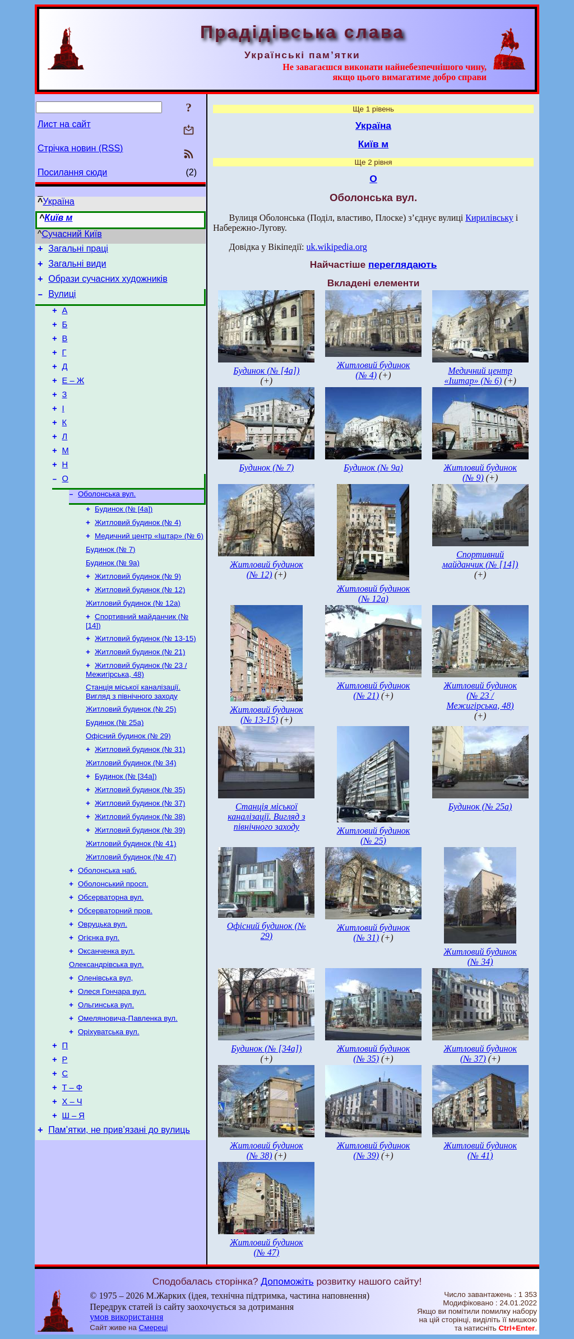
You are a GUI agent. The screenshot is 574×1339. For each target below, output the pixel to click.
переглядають (402, 264)
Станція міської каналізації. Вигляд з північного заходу (133, 736)
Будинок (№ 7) (111, 583)
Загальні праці (78, 250)
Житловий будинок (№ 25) (131, 754)
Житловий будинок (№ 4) (138, 554)
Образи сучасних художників (107, 284)
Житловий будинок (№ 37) (140, 856)
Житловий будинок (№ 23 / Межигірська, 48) (136, 713)
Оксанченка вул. (106, 1016)
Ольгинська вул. (106, 1075)
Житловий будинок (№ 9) (138, 612)
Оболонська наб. (107, 929)
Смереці (153, 1327)
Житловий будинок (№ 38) (140, 871)
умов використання (126, 1317)
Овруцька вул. (102, 987)
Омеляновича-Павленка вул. (128, 1089)
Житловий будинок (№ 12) (140, 627)
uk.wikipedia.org (337, 247)
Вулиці (62, 300)
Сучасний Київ (72, 234)
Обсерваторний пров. (115, 973)
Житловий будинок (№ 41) (131, 900)
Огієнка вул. (98, 1002)
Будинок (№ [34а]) (126, 827)
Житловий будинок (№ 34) (131, 812)
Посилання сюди (72, 172)
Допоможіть (287, 1281)
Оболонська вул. (107, 523)
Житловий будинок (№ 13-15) (145, 679)
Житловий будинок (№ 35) (140, 842)
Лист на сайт (64, 124)
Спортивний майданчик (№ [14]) (480, 559)
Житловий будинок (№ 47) (131, 914)
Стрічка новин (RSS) (80, 148)
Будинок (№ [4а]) (123, 540)
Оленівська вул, (105, 1046)
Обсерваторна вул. (111, 958)
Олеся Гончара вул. (112, 1060)
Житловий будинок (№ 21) (140, 694)
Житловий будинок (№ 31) (140, 798)
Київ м (58, 217)
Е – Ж (73, 397)
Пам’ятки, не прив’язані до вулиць (119, 1214)
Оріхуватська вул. (109, 1104)
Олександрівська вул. (106, 1031)
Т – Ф (72, 1166)
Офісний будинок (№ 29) (128, 783)
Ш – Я (73, 1197)
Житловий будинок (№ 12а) (133, 642)
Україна (58, 201)
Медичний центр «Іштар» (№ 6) (149, 569)
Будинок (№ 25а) (115, 769)
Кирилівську (489, 217)
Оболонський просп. (113, 944)
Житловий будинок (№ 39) (140, 885)
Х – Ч (72, 1182)
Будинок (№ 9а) (113, 598)
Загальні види (77, 267)
